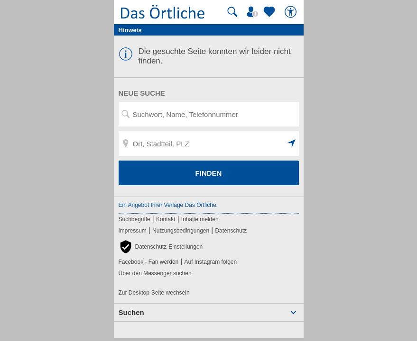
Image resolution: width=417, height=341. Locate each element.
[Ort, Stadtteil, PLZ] (209, 143)
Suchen (131, 312)
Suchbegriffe (134, 219)
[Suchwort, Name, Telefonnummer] (209, 114)
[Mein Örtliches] (254, 12)
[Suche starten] (232, 12)
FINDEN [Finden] (208, 173)
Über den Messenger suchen (155, 273)
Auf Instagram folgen (210, 262)
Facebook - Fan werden (149, 262)
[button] (292, 143)
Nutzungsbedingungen (180, 230)
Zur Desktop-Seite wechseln (154, 292)
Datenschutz (231, 230)
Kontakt (166, 219)
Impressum (133, 230)
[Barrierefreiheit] (292, 12)
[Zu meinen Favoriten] (270, 12)
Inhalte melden (200, 219)
